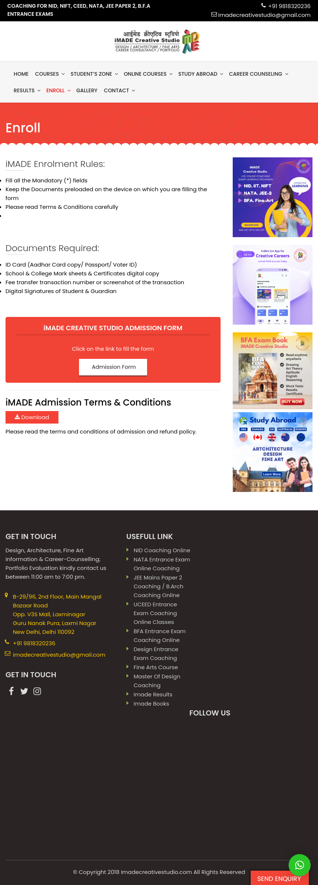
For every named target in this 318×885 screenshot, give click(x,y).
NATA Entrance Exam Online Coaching (161, 564)
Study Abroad (201, 74)
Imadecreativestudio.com (156, 872)
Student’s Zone (95, 74)
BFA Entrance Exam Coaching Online (159, 635)
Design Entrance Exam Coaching (155, 653)
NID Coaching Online (161, 550)
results (28, 90)
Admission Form (114, 367)
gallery (86, 90)
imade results (152, 694)
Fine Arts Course (155, 667)
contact (120, 90)
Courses (50, 74)
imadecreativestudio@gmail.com (264, 15)
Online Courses (149, 74)
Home (21, 74)
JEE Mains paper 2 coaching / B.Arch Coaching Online (158, 586)
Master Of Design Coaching (156, 680)
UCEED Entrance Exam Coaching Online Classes (155, 613)
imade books (151, 703)
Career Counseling (259, 74)
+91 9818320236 (289, 6)
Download (32, 417)
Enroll (59, 90)
